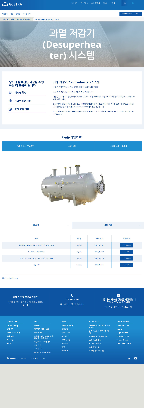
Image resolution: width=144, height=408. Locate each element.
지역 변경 (23, 358)
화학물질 (65, 329)
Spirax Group (12, 326)
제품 (12, 19)
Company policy (124, 343)
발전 (63, 347)
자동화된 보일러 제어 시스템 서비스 (99, 327)
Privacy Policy (123, 336)
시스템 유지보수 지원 (96, 351)
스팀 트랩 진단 (94, 347)
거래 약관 (10, 340)
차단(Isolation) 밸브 (42, 342)
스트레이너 (38, 349)
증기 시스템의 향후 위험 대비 (99, 332)
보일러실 (37, 326)
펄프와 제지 (66, 350)
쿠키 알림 (10, 336)
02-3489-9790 (72, 299)
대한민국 (6, 19)
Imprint (10, 343)
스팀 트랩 (37, 345)
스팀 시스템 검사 (95, 340)
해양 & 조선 (66, 340)
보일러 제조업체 (67, 326)
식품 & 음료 (66, 333)
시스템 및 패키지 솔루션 (24, 19)
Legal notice (122, 333)
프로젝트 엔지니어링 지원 (98, 336)
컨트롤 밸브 (38, 333)
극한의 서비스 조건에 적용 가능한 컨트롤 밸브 (43, 337)
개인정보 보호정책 (13, 333)
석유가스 (65, 343)
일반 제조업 (66, 336)
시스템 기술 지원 (95, 344)
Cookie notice (123, 326)
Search (133, 3)
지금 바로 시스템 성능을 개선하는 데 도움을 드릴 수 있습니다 (118, 301)
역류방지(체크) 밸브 (41, 329)
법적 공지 (10, 329)
